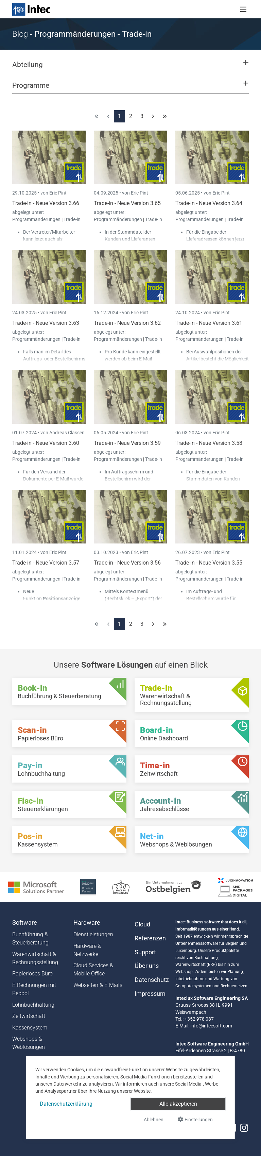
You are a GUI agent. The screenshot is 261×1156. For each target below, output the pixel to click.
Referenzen (150, 938)
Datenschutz (151, 979)
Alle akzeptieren (178, 1104)
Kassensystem (29, 1027)
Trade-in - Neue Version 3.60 (45, 443)
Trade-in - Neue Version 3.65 (127, 203)
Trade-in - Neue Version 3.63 (45, 323)
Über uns (147, 965)
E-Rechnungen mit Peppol (34, 989)
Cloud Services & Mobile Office (93, 969)
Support (145, 952)
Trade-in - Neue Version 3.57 (45, 562)
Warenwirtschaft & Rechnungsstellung (35, 958)
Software (24, 922)
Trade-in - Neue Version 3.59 (127, 443)
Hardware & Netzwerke (87, 950)
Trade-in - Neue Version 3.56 (127, 562)
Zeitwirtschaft (28, 1016)
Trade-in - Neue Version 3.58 (208, 443)
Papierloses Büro (32, 973)
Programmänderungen (37, 219)
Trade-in (72, 219)
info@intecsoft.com (211, 1025)
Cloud (142, 924)
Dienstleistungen (93, 934)
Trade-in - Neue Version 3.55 (208, 562)
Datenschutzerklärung (66, 1104)
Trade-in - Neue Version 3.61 (208, 323)
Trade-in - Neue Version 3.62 (127, 323)
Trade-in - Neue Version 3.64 (208, 203)
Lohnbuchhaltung (33, 1005)
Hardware (86, 922)
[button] (130, 68)
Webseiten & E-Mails (97, 985)
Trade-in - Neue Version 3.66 (45, 203)
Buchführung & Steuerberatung (30, 938)
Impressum (150, 993)
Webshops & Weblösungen (28, 1043)
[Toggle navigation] (243, 9)
